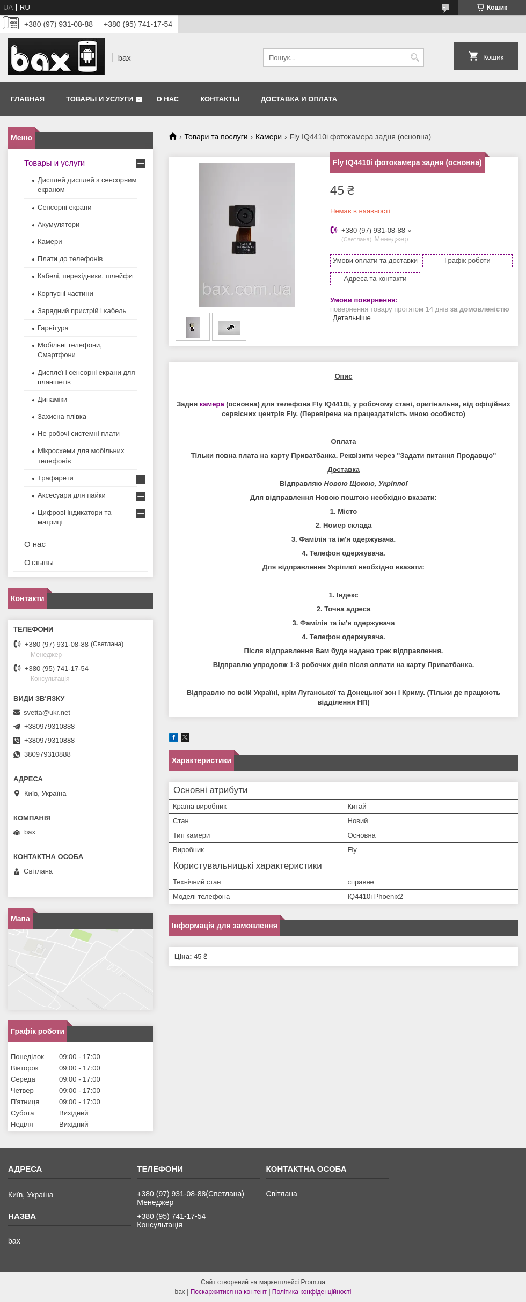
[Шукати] (414, 57)
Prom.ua (313, 1282)
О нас (168, 99)
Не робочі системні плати (79, 434)
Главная (28, 99)
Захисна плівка (62, 416)
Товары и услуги (99, 99)
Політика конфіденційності (312, 1292)
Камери (268, 136)
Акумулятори (58, 224)
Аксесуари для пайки (72, 495)
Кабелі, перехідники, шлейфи (85, 276)
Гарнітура (53, 328)
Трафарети (56, 478)
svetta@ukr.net (47, 712)
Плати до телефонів (70, 259)
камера (212, 404)
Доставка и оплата (299, 99)
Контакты (219, 99)
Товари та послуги (215, 136)
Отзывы (39, 562)
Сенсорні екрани (64, 207)
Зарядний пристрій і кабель (82, 311)
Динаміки (52, 399)
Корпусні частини (65, 294)
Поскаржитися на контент (229, 1292)
